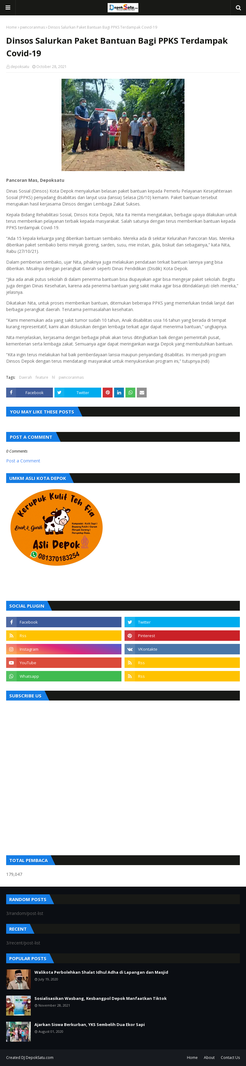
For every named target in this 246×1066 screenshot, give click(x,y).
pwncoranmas (32, 27)
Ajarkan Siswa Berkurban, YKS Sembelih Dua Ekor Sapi (89, 1024)
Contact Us (230, 1057)
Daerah (25, 377)
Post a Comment (23, 461)
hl (53, 377)
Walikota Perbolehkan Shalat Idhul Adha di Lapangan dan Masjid (101, 972)
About (209, 1057)
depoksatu (19, 66)
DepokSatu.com (40, 1057)
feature (42, 377)
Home (11, 27)
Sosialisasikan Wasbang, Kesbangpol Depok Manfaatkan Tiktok (100, 998)
